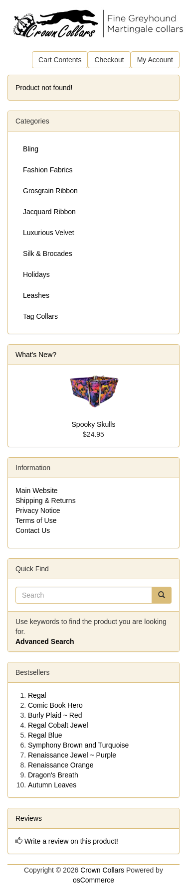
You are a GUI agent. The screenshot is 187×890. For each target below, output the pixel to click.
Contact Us (32, 530)
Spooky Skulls (94, 424)
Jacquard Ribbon (49, 212)
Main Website (36, 491)
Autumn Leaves (52, 785)
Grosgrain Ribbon (50, 191)
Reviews (28, 818)
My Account (155, 60)
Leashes (36, 295)
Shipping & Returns (45, 501)
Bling (30, 149)
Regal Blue (45, 735)
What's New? (35, 355)
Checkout (109, 60)
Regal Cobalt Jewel (58, 725)
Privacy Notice (37, 510)
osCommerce (93, 880)
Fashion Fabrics (48, 170)
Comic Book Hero (55, 705)
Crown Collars (102, 870)
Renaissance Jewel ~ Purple (72, 755)
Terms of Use (35, 520)
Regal (37, 695)
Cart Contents (59, 60)
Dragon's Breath (53, 775)
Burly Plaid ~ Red (55, 715)
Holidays (36, 274)
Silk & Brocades (47, 253)
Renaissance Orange (61, 765)
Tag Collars (40, 316)
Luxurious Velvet (48, 233)
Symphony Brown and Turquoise (78, 745)
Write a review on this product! (71, 841)
